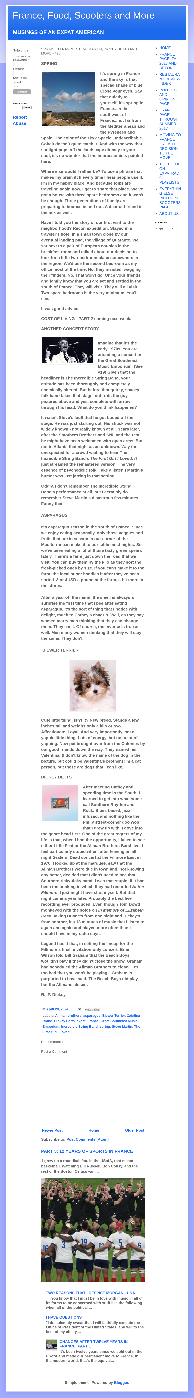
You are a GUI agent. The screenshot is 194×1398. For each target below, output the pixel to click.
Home (94, 1130)
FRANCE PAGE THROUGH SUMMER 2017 (168, 119)
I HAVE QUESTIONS (64, 1317)
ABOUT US (169, 213)
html (19, 82)
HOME (165, 48)
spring (105, 1026)
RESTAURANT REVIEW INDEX (169, 79)
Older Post (134, 1130)
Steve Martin (122, 1026)
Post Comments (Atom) (87, 1139)
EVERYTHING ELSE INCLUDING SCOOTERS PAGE (170, 198)
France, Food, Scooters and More (84, 15)
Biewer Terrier (113, 1016)
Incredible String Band (79, 1026)
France (93, 1021)
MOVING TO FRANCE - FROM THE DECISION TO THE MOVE (170, 146)
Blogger (121, 1382)
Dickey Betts (64, 1021)
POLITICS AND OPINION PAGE (168, 97)
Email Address (21, 59)
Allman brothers (68, 1016)
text (18, 86)
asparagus (91, 1016)
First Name (18, 69)
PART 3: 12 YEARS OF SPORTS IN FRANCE (87, 1151)
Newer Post (52, 1130)
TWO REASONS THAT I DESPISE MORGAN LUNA (90, 1293)
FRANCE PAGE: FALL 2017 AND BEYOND (169, 61)
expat (81, 1021)
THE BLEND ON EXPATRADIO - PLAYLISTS (170, 173)
